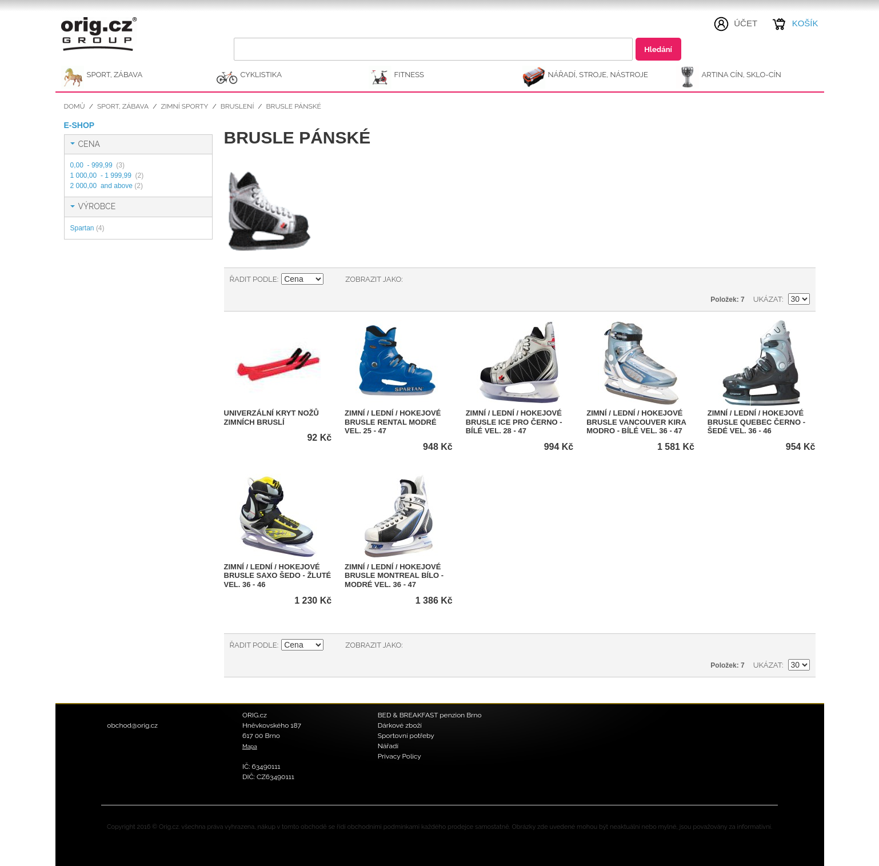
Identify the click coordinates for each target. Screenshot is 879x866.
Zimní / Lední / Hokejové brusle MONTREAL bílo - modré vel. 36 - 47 (394, 575)
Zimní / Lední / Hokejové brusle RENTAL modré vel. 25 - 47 (393, 422)
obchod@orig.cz (132, 725)
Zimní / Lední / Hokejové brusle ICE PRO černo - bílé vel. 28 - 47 (514, 422)
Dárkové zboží (400, 725)
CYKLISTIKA (261, 74)
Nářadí (388, 746)
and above (106, 186)
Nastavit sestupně (333, 279)
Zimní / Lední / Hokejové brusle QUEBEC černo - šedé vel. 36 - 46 (756, 422)
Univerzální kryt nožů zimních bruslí (271, 417)
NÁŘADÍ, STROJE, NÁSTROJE (598, 74)
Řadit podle (253, 279)
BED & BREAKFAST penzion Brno (430, 715)
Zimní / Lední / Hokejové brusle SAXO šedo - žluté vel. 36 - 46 (277, 575)
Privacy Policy (399, 756)
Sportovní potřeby (406, 736)
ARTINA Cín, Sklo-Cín (741, 74)
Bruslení (237, 106)
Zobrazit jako (373, 279)
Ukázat (767, 299)
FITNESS (409, 74)
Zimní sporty (184, 106)
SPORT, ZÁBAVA (115, 74)
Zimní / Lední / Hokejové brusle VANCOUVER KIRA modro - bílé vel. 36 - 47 (636, 422)
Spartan (87, 228)
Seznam (434, 279)
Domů (74, 106)
